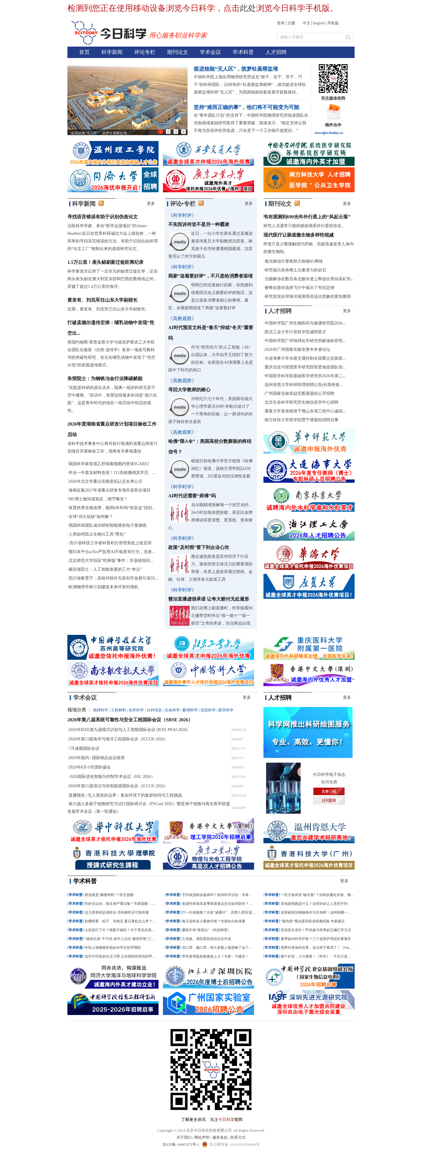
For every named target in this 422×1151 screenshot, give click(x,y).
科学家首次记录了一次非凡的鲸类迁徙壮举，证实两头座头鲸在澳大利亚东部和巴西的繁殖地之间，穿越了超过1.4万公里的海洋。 (112, 279)
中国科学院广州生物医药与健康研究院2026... (305, 323)
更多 (151, 203)
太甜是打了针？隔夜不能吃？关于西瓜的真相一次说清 (127, 930)
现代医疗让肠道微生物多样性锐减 (298, 234)
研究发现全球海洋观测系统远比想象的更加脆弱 (308, 296)
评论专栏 (144, 52)
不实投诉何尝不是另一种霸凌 (198, 224)
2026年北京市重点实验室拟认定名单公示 (105, 481)
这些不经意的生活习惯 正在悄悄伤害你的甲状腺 (122, 956)
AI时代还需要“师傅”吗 (192, 495)
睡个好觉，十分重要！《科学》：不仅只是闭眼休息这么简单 (328, 956)
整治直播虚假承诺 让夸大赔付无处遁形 (208, 598)
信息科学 (208, 710)
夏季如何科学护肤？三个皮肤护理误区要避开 (316, 939)
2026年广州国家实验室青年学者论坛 (297, 349)
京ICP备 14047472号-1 (181, 1144)
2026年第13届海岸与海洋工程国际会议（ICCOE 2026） (118, 739)
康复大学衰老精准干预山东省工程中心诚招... (305, 411)
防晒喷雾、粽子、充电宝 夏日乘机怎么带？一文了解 (125, 921)
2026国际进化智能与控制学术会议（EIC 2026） (112, 776)
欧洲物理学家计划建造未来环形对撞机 (103, 587)
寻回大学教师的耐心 (189, 389)
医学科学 (226, 710)
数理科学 (190, 710)
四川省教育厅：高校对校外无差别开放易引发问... (113, 578)
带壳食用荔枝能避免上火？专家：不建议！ (215, 956)
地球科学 (100, 710)
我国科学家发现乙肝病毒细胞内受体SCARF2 (109, 464)
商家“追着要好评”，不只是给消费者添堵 (210, 275)
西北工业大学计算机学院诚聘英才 (295, 332)
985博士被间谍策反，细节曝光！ (98, 499)
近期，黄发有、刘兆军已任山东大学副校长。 (108, 309)
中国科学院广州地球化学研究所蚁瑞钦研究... (305, 341)
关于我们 (184, 1137)
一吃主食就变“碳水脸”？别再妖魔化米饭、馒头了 (319, 895)
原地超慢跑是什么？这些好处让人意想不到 (314, 904)
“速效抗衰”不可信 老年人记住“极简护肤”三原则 (122, 939)
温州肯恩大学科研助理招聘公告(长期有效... (304, 384)
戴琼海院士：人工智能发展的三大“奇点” (105, 569)
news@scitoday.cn (329, 132)
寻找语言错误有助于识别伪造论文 (102, 216)
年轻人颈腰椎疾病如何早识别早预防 (113, 948)
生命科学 (172, 710)
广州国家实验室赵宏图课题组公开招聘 (299, 393)
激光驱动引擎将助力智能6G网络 (294, 261)
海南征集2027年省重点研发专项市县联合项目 (110, 490)
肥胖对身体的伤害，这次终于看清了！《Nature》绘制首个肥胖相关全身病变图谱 (343, 948)
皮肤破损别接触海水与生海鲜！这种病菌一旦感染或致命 (325, 912)
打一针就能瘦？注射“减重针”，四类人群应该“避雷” (222, 912)
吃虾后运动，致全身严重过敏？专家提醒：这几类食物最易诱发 (134, 904)
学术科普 (243, 52)
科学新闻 (111, 52)
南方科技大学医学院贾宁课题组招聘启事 (301, 420)
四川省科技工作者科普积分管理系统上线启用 (110, 543)
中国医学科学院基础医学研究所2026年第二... (305, 376)
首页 (84, 52)
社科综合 (154, 710)
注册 (291, 23)
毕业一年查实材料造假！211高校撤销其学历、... (112, 472)
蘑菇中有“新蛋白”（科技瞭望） (206, 930)
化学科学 (136, 710)
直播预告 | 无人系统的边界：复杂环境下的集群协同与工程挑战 (125, 795)
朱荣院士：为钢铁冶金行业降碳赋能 (104, 378)
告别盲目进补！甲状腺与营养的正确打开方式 (316, 930)
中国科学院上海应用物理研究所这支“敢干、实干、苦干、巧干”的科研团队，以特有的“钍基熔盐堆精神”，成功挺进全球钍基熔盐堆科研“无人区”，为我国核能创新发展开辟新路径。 (250, 84)
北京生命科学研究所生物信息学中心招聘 (301, 402)
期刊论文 (177, 52)
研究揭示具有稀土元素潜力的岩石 (295, 270)
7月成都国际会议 (84, 748)
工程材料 (118, 710)
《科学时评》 (182, 215)
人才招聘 (276, 52)
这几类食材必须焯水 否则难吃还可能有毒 (117, 912)
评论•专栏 (182, 203)
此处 (248, 8)
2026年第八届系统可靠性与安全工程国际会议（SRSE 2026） (130, 719)
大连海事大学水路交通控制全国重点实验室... (305, 358)
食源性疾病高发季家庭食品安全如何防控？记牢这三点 (224, 904)
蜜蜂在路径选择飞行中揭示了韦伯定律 (299, 287)
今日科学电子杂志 (329, 774)
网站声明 (202, 1137)
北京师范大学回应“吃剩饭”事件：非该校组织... (111, 560)
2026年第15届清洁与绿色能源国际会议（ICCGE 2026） (118, 786)
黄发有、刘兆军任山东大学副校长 (102, 299)
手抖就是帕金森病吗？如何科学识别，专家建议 (219, 895)
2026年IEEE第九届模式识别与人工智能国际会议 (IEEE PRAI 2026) (128, 729)
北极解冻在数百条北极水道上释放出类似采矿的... (309, 279)
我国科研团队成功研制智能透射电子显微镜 (108, 525)
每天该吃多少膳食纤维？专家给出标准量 (213, 921)
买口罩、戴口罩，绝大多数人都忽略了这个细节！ (220, 948)
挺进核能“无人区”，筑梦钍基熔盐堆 (236, 69)
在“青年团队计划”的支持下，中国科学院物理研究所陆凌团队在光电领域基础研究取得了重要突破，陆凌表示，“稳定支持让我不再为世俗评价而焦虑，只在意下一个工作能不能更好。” (251, 123)
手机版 (333, 23)
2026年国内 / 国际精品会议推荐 (97, 758)
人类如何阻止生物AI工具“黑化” (97, 534)
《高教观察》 (182, 318)
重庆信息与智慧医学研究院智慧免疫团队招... (305, 367)
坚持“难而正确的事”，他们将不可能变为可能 (246, 107)
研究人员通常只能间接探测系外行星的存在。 (304, 226)
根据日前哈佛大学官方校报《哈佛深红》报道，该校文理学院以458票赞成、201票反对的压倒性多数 (222, 468)
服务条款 (220, 1137)
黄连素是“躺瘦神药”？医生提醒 (109, 895)
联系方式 (238, 1137)
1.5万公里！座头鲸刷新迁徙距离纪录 (105, 262)
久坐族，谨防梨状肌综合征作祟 (206, 939)
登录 (281, 23)
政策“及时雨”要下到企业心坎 (198, 547)
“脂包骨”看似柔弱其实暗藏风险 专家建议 (313, 921)
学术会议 (210, 52)
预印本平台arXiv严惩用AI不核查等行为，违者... (112, 552)
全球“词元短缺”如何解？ (91, 516)
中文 (306, 23)
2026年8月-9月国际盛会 (90, 767)
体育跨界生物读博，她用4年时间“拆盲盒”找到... (112, 508)
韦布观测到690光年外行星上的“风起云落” (306, 216)
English (319, 23)
